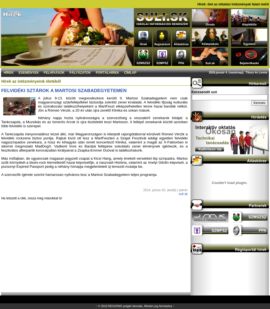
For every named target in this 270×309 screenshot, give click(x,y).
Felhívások (54, 73)
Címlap (130, 73)
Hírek (9, 73)
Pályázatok (80, 73)
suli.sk (183, 194)
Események (28, 73)
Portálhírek (107, 73)
